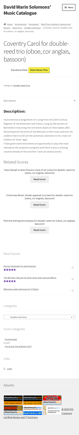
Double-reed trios (32, 27)
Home (10, 24)
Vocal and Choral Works (18, 346)
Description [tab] (10, 100)
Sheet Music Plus (39, 70)
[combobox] (40, 317)
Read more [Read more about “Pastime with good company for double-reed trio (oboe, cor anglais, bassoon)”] (39, 229)
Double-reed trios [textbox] (38, 317)
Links (9, 368)
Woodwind (34, 24)
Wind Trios (17, 27)
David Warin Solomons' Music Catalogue (27, 10)
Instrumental (20, 24)
